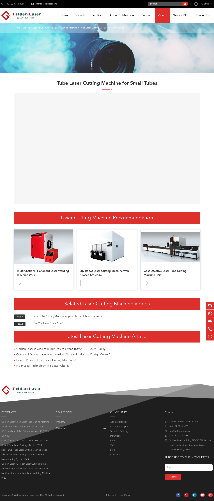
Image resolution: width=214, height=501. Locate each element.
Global (205, 4)
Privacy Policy (123, 495)
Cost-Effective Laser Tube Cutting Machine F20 (165, 273)
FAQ (112, 441)
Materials (81, 428)
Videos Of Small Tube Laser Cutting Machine (55, 28)
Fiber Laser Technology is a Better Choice (42, 365)
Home (64, 18)
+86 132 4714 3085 (13, 3)
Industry (81, 422)
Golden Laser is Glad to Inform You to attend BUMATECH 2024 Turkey (60, 349)
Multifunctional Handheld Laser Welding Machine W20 (43, 273)
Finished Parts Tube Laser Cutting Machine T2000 (25, 469)
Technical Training (119, 431)
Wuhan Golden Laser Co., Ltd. (29, 495)
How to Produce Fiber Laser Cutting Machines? (46, 360)
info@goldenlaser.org (46, 4)
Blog (112, 450)
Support (147, 18)
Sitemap (110, 495)
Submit (172, 477)
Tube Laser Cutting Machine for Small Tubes (102, 28)
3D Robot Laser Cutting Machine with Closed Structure (104, 273)
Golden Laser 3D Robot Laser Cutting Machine (24, 464)
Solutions (98, 18)
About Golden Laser (122, 18)
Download (115, 436)
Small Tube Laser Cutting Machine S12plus (22, 426)
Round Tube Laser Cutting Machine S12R (21, 445)
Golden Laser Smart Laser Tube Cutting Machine (25, 422)
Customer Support (119, 426)
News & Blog (181, 18)
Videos (162, 18)
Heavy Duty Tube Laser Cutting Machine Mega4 (24, 450)
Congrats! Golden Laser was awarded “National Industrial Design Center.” (63, 354)
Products (80, 18)
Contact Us (203, 18)
